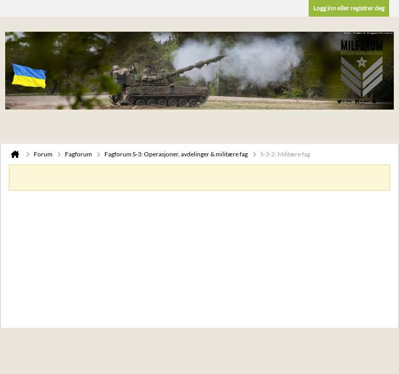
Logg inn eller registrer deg (348, 8)
